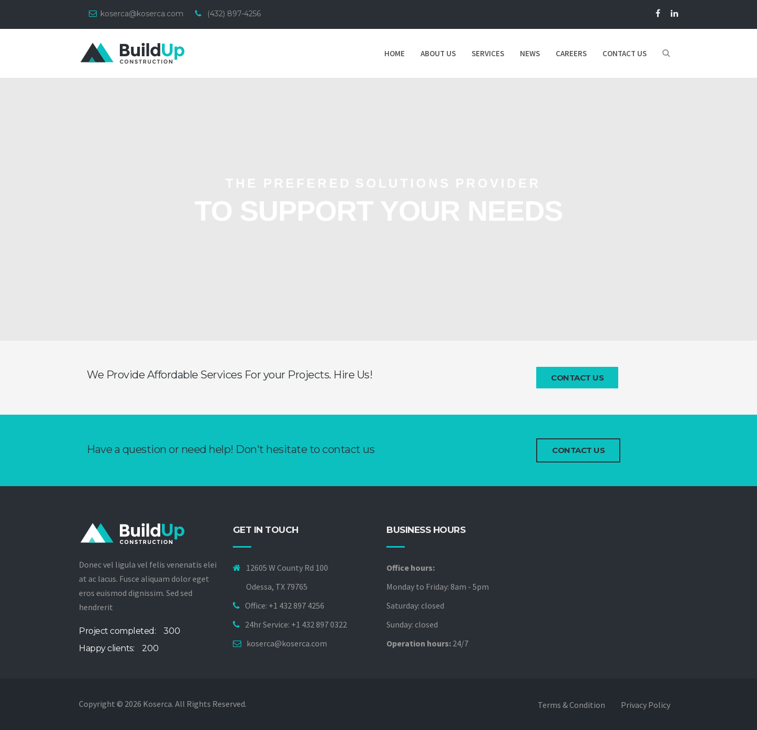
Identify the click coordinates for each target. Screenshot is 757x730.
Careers (571, 53)
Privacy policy (645, 705)
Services (488, 53)
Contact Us (577, 378)
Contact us (624, 53)
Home (394, 53)
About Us (438, 53)
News (530, 53)
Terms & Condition (571, 705)
